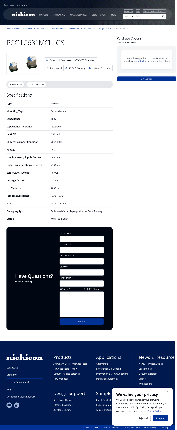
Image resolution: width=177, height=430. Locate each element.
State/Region (65, 278)
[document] (142, 406)
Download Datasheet (58, 60)
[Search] (147, 16)
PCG (109, 29)
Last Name (64, 244)
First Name (64, 233)
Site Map (164, 427)
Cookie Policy (154, 411)
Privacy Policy (150, 427)
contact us (141, 60)
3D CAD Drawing (75, 68)
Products (17, 29)
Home (8, 29)
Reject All (143, 418)
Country (63, 267)
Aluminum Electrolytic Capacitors (35, 29)
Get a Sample (146, 79)
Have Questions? (36, 84)
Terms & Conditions (112, 427)
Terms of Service (132, 427)
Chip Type (101, 29)
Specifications (16, 84)
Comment (64, 289)
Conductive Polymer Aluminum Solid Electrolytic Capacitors (73, 29)
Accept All (161, 418)
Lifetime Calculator (100, 68)
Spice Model (54, 68)
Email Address (66, 256)
